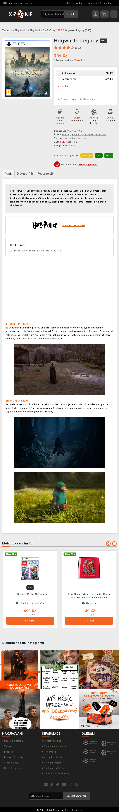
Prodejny (80, 3)
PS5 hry (50, 250)
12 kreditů (79, 60)
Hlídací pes (88, 99)
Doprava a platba (12, 741)
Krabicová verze (70, 73)
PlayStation (20, 250)
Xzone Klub (106, 3)
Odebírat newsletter (76, 796)
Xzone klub (9, 746)
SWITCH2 (87, 155)
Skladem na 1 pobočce (32, 603)
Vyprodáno (64, 86)
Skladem (91, 603)
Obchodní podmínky (54, 768)
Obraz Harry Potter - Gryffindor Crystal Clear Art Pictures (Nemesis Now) (89, 596)
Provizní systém (52, 763)
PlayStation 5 (36, 250)
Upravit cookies (11, 768)
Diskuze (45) (25, 173)
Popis (8, 174)
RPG (59, 250)
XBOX (109, 155)
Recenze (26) (46, 173)
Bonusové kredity (12, 757)
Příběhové (100, 134)
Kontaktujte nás (51, 741)
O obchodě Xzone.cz (54, 746)
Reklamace (49, 752)
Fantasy (66, 134)
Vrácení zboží (10, 763)
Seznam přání (67, 99)
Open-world (87, 134)
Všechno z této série (73, 225)
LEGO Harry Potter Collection (30, 594)
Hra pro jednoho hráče (76, 138)
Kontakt (67, 3)
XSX (99, 155)
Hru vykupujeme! (87, 164)
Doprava (92, 3)
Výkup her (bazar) (53, 757)
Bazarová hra (69, 79)
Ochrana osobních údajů (56, 773)
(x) (78, 48)
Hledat (70, 14)
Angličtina (69, 142)
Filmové (76, 134)
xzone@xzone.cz (17, 3)
